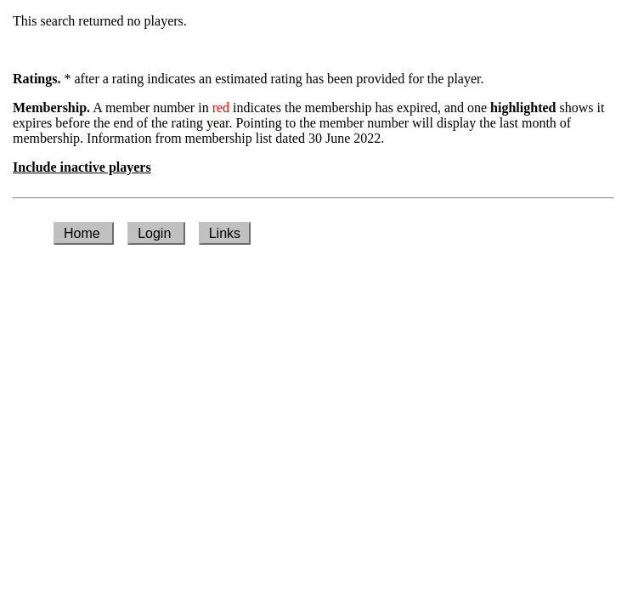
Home (84, 233)
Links (224, 233)
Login (156, 233)
